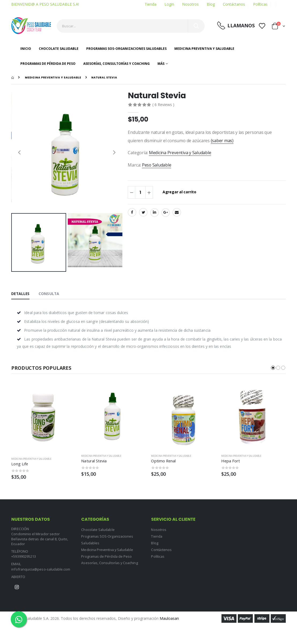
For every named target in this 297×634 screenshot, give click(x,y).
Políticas (260, 4)
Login (169, 4)
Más (160, 63)
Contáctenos (161, 549)
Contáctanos (234, 4)
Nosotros (190, 4)
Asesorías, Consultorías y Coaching (116, 63)
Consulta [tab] (49, 293)
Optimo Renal (163, 460)
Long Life (19, 464)
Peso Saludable (157, 165)
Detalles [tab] (20, 293)
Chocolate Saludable (58, 48)
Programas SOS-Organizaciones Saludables (126, 48)
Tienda (150, 4)
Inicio (25, 48)
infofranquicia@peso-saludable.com (41, 569)
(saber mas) (222, 141)
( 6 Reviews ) (163, 104)
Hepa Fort (230, 460)
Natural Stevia (94, 460)
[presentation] (19, 152)
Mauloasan (169, 618)
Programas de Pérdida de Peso (48, 63)
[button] (279, 26)
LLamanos (241, 25)
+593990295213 (23, 556)
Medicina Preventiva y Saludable (204, 48)
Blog (211, 4)
